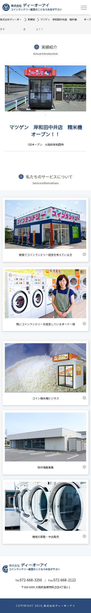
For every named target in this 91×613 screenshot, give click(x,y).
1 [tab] (45, 115)
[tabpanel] (45, 88)
